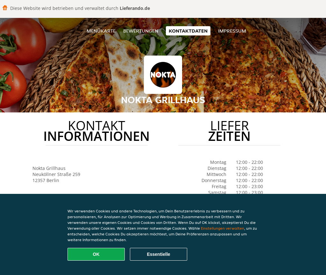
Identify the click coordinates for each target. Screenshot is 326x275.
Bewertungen (140, 30)
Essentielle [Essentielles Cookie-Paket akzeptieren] (158, 254)
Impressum (232, 30)
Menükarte (101, 30)
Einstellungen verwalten (222, 228)
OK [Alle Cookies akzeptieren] (96, 254)
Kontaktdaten (188, 30)
